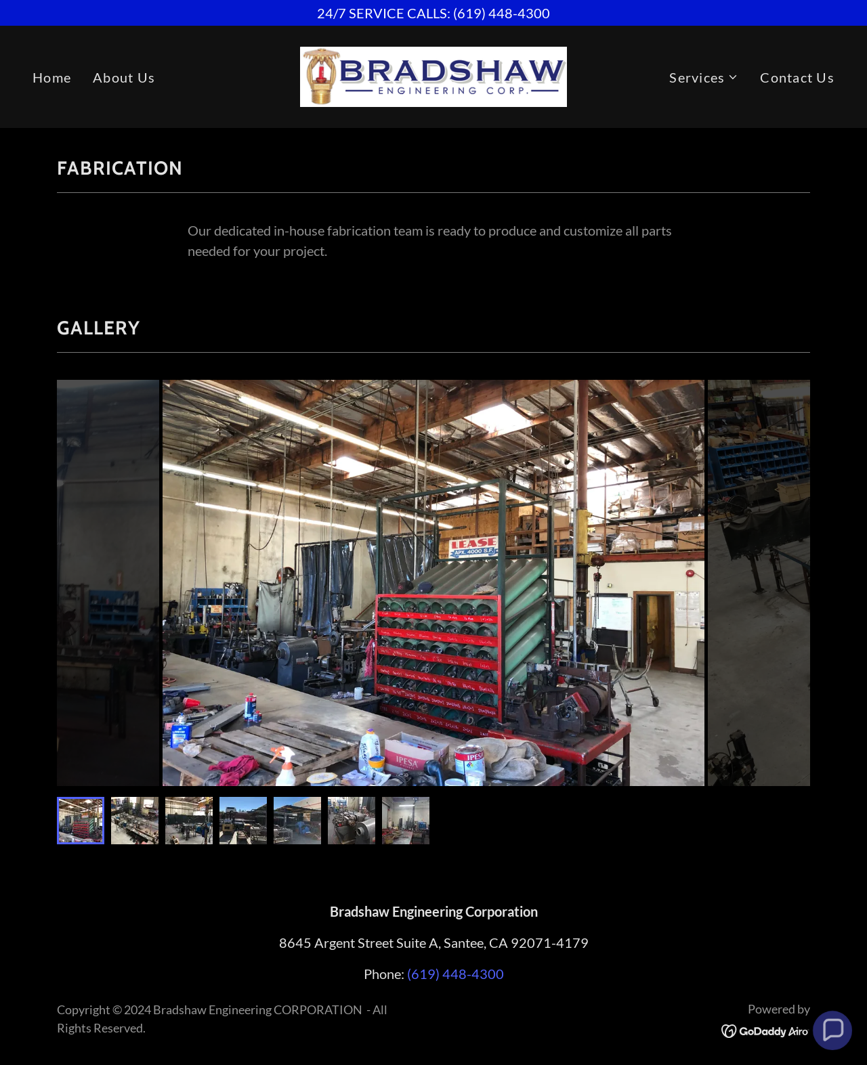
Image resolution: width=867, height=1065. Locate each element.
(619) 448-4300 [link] (455, 973)
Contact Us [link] (797, 77)
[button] (703, 77)
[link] (434, 75)
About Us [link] (124, 77)
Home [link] (52, 77)
